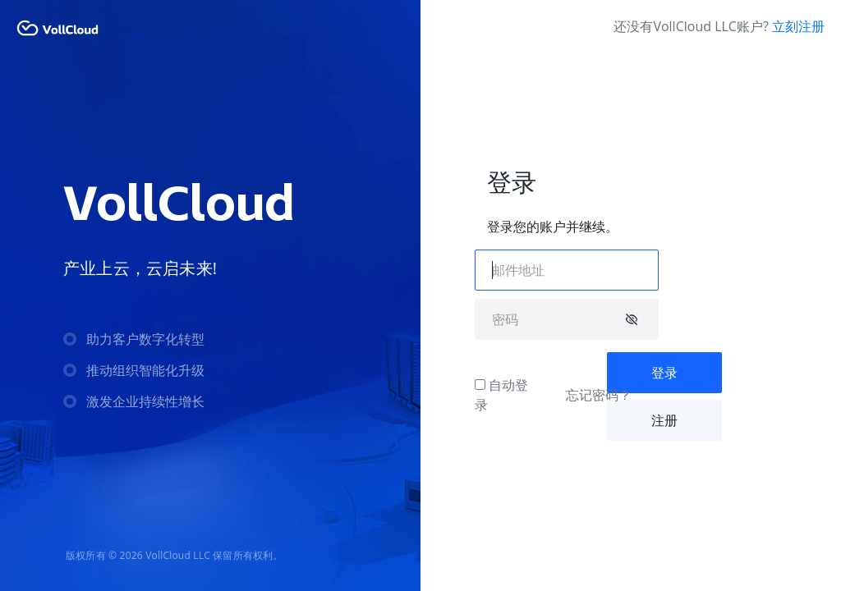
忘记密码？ (599, 395)
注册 (664, 420)
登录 (664, 373)
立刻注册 (798, 26)
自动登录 (501, 395)
